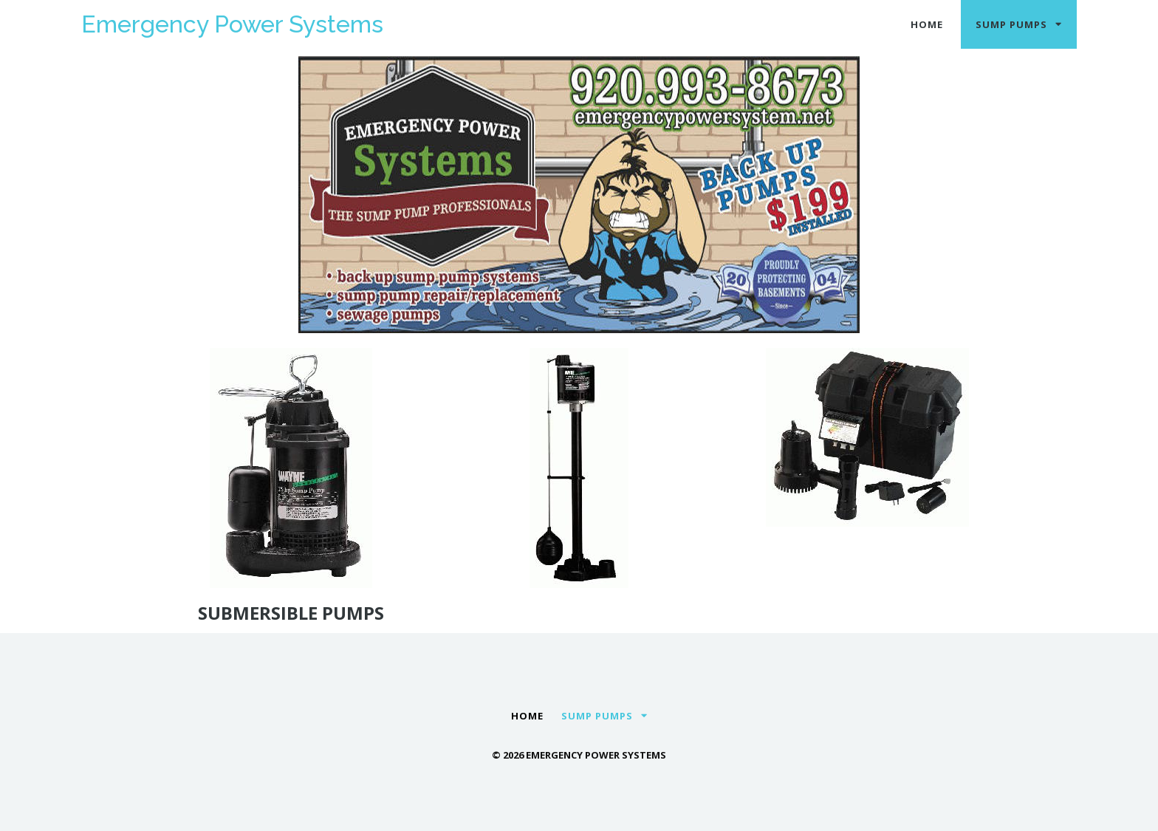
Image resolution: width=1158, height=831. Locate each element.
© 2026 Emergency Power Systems (579, 755)
